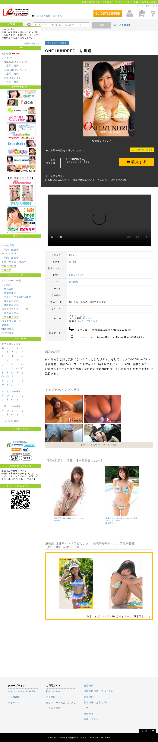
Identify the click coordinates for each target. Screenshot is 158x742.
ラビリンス (81, 540)
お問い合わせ (91, 719)
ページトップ (147, 731)
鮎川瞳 (73, 259)
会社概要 (89, 685)
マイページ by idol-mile (21, 691)
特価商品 (6, 270)
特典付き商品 (9, 265)
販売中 (15, 249)
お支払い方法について (57, 177)
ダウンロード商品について (61, 702)
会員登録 (51, 697)
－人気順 (6, 284)
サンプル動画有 (10, 421)
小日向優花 (53, 515)
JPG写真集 (8, 333)
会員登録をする (32, 43)
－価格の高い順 (10, 305)
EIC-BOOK (14, 697)
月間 (16, 65)
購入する (136, 159)
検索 (101, 25)
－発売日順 (8, 289)
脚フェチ (87, 315)
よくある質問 (53, 708)
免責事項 (89, 713)
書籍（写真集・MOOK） (15, 262)
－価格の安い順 (10, 300)
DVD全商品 (8, 245)
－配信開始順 (9, 292)
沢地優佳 (103, 518)
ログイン (139, 5)
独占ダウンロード (11, 321)
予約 (6, 249)
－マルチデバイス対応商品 (16, 297)
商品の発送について (84, 177)
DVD (71, 252)
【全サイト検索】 (121, 25)
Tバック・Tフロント (86, 318)
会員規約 (89, 697)
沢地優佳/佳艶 (105, 515)
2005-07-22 (76, 272)
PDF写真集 (8, 329)
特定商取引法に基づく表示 (98, 691)
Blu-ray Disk (9, 253)
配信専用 (6, 325)
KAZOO (73, 279)
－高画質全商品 (10, 313)
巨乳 (82, 312)
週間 (8, 65)
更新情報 (6, 53)
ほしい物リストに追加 (142, 147)
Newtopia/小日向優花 (58, 513)
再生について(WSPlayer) (111, 177)
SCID (91, 299)
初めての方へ (152, 5)
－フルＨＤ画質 (10, 317)
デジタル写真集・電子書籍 (48, 16)
